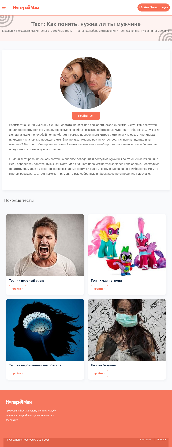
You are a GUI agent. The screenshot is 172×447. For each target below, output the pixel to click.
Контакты (145, 439)
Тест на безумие (103, 365)
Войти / (145, 7)
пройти (17, 288)
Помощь (161, 439)
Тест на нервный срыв (26, 280)
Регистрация (159, 7)
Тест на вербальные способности (35, 365)
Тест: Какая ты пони (106, 280)
